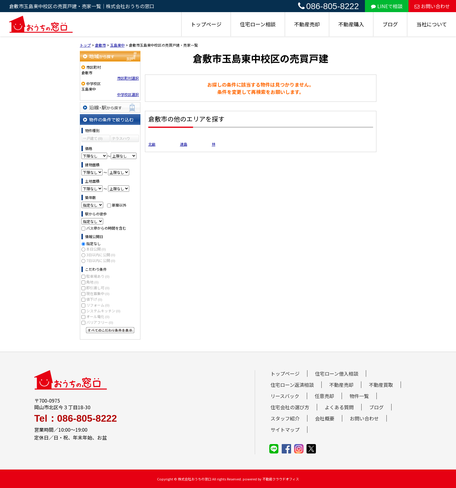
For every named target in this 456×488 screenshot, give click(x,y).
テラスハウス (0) (121, 139)
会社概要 (324, 418)
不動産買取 (381, 384)
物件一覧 (359, 396)
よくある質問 (339, 407)
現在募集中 (98, 293)
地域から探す (110, 56)
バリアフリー (99, 322)
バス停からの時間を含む (106, 228)
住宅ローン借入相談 (336, 373)
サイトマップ (285, 429)
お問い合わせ (432, 6)
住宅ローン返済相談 (292, 384)
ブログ (390, 24)
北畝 (152, 144)
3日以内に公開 (100, 254)
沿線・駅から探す (110, 107)
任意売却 (324, 396)
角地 (92, 281)
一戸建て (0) (93, 138)
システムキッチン (103, 310)
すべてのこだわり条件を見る (110, 330)
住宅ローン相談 (258, 24)
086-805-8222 (328, 6)
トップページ (206, 24)
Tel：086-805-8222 (75, 418)
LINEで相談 (386, 6)
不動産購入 (351, 24)
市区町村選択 (128, 78)
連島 (183, 144)
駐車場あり (98, 276)
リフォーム (98, 304)
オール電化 (98, 316)
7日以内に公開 (100, 260)
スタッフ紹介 (285, 418)
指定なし (93, 243)
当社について (431, 24)
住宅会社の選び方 (290, 407)
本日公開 (96, 248)
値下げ (94, 299)
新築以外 (119, 204)
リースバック (285, 396)
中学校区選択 (128, 94)
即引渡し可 (98, 287)
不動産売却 (307, 24)
